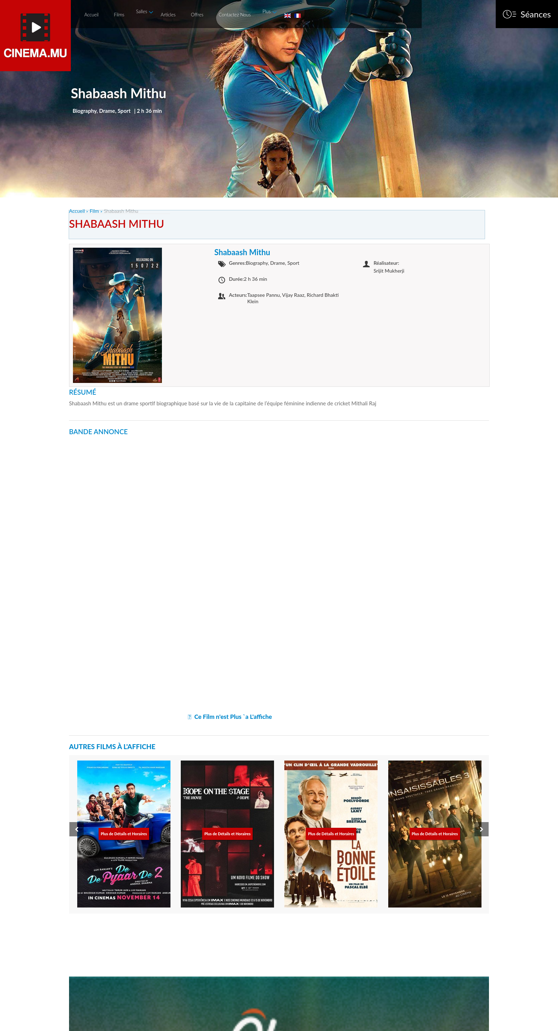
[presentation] (76, 829)
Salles (141, 11)
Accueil (91, 14)
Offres (197, 14)
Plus (266, 11)
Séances (536, 14)
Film (94, 211)
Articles (167, 14)
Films (119, 14)
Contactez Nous (235, 14)
